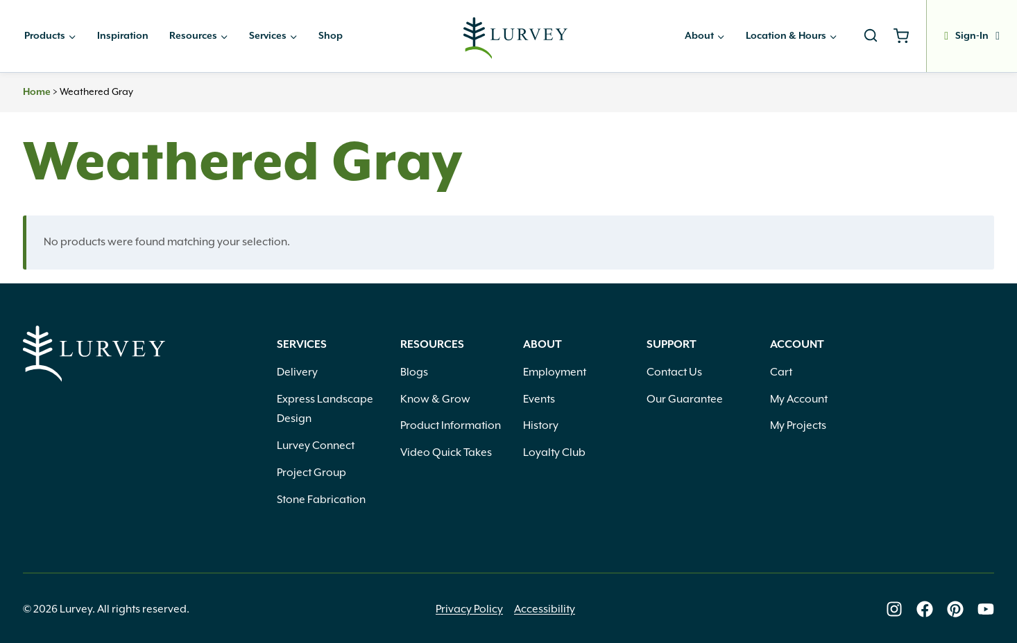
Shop (330, 36)
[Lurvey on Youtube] (985, 609)
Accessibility (544, 609)
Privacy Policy (469, 609)
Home (37, 92)
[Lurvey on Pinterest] (955, 609)
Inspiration (122, 36)
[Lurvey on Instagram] (894, 609)
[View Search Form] (871, 36)
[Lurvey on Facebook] (924, 609)
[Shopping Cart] (906, 36)
